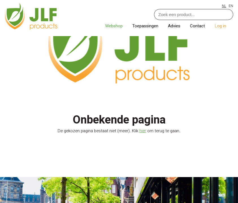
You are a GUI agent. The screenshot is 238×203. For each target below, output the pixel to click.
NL (224, 5)
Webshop (114, 26)
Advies (174, 26)
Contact (198, 26)
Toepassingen (145, 26)
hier (142, 131)
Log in (220, 26)
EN (231, 5)
